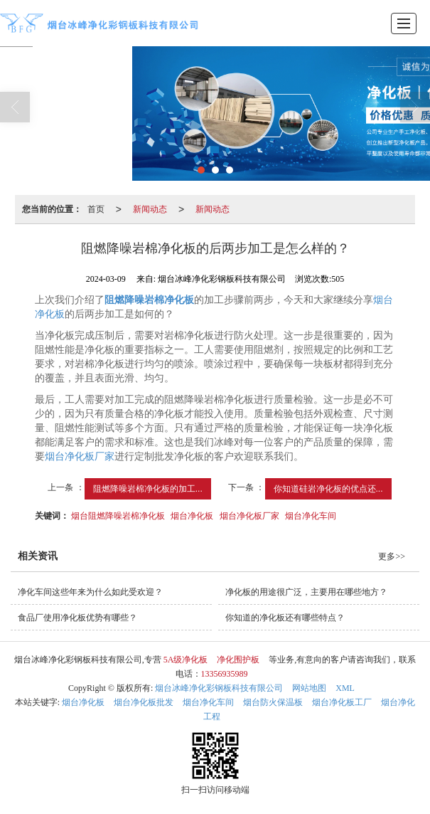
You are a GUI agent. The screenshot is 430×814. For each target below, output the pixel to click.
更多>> (391, 556)
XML (345, 688)
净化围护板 (238, 660)
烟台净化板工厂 (342, 702)
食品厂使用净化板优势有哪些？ (77, 618)
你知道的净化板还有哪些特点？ (285, 618)
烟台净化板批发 (143, 702)
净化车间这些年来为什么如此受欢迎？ (90, 592)
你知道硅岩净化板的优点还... (328, 489)
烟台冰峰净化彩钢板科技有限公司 (219, 688)
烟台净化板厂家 (79, 456)
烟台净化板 (192, 516)
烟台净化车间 (310, 516)
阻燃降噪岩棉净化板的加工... (148, 489)
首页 (95, 209)
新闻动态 (150, 209)
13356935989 (224, 674)
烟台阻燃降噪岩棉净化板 (118, 516)
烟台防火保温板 (273, 702)
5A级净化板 (185, 660)
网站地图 (309, 688)
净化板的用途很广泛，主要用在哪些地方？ (306, 592)
